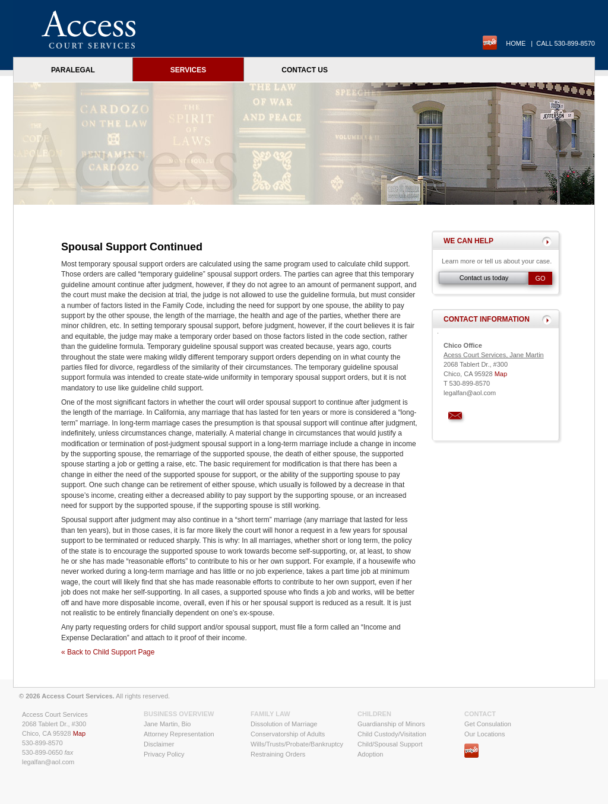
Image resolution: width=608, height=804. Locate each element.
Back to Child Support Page (110, 652)
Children (374, 713)
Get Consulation (487, 723)
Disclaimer (159, 744)
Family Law (270, 713)
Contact (480, 713)
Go (540, 278)
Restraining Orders (278, 754)
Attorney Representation (179, 734)
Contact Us (304, 70)
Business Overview (179, 713)
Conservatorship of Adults (288, 734)
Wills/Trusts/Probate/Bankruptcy (297, 744)
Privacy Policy (164, 754)
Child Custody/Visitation (391, 734)
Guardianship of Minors (391, 723)
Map (501, 373)
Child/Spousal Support (389, 744)
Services (188, 70)
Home (515, 43)
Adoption (370, 754)
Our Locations (484, 734)
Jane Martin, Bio (167, 723)
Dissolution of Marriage (284, 723)
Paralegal (73, 70)
